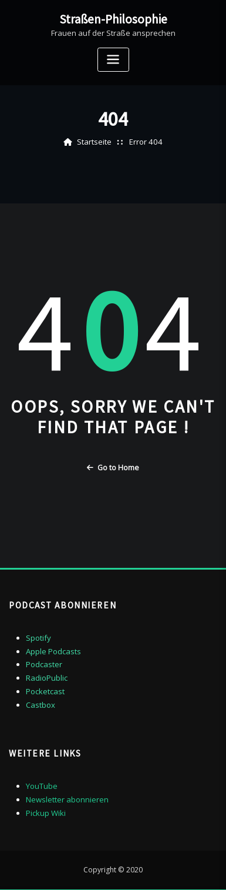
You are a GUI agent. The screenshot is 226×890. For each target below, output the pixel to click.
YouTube (42, 784)
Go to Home (113, 468)
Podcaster (44, 664)
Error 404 (145, 141)
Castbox (40, 704)
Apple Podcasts (53, 650)
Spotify (38, 637)
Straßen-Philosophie (113, 18)
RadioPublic (47, 677)
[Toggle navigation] (113, 59)
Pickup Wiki (46, 811)
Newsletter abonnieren (67, 798)
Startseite (95, 141)
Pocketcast (45, 690)
